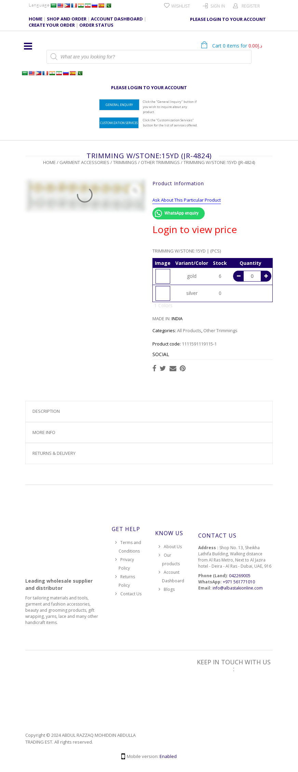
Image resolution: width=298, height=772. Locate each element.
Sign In (218, 6)
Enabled (168, 756)
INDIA (177, 318)
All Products (189, 330)
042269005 (239, 576)
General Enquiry (119, 105)
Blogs (169, 589)
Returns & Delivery (54, 453)
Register (251, 6)
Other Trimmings (160, 162)
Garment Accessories (84, 162)
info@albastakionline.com (238, 588)
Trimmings (125, 162)
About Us (173, 547)
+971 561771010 (239, 582)
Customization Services (119, 123)
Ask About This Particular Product (186, 200)
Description (46, 411)
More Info (43, 432)
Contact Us (130, 594)
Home (49, 162)
